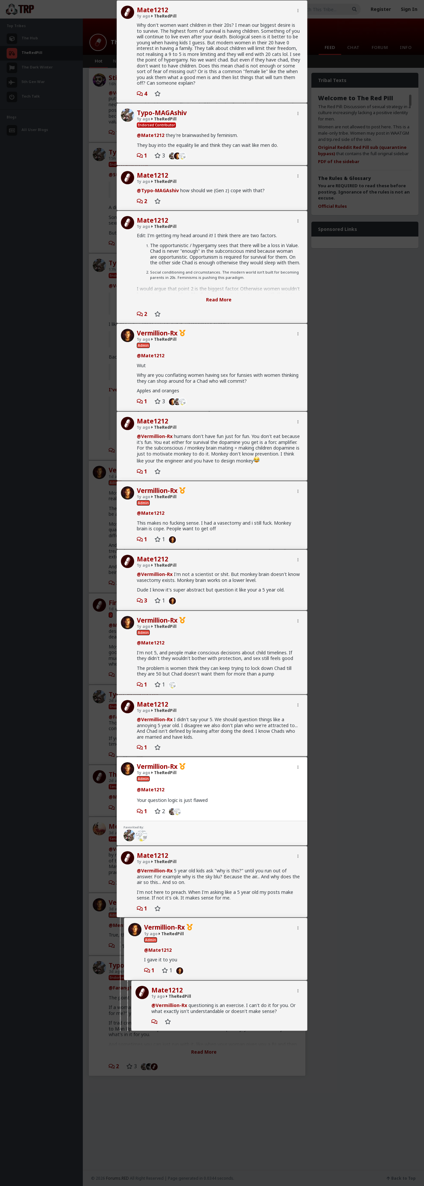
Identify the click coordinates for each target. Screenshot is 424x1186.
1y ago (143, 16)
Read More (219, 299)
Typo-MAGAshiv (162, 113)
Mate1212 (152, 10)
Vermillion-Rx (157, 333)
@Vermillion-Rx (155, 436)
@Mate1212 (150, 135)
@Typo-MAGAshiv (158, 190)
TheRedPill (164, 16)
